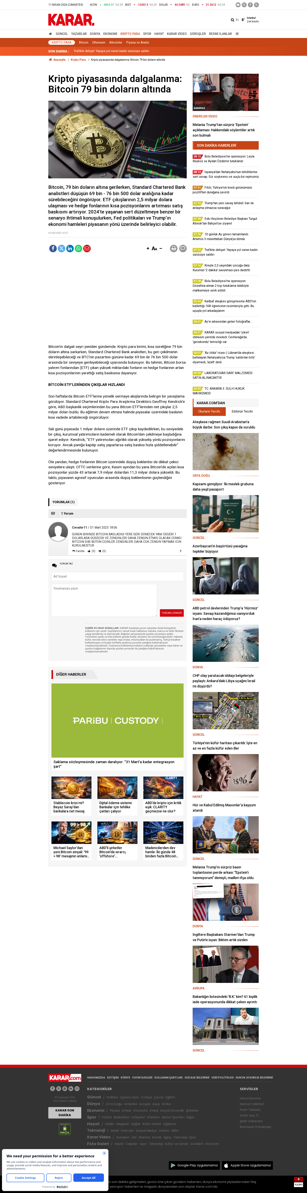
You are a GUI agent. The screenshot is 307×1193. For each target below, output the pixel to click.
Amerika (130, 1104)
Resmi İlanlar (220, 34)
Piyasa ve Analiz (137, 42)
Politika (112, 1097)
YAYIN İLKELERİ (142, 1077)
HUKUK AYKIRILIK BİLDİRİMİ (254, 1077)
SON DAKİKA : (58, 51)
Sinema (144, 1137)
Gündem (123, 1137)
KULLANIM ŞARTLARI (168, 1077)
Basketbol (121, 1117)
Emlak (126, 1110)
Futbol (107, 1117)
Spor (147, 34)
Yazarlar (79, 34)
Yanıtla (80, 551)
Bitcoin (83, 42)
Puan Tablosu (250, 1109)
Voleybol (138, 1117)
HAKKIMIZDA (96, 1077)
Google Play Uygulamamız (197, 1165)
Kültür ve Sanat (176, 1144)
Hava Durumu (250, 1098)
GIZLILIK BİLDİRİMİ (197, 1077)
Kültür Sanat (151, 1124)
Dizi (134, 1137)
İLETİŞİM (113, 1077)
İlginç (167, 1137)
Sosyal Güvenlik (172, 1110)
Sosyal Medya (146, 1130)
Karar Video (177, 34)
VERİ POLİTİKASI (222, 1077)
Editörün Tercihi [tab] (242, 411)
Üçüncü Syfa (129, 1097)
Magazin (122, 1124)
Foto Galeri (98, 1143)
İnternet (127, 1130)
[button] (148, 248)
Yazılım (164, 1130)
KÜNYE (125, 1077)
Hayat (159, 34)
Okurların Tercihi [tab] (209, 411)
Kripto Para (130, 34)
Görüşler (198, 34)
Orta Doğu (114, 1104)
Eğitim (170, 1097)
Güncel (62, 34)
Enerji (154, 1110)
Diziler (109, 1124)
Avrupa (144, 1104)
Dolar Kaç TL (249, 1115)
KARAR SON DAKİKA (64, 1112)
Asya (156, 1104)
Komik (156, 1137)
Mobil (115, 1130)
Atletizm (153, 1117)
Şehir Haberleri (251, 1121)
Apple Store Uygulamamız (250, 1165)
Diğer (190, 1117)
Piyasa (115, 1110)
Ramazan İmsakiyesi (255, 1127)
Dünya (95, 34)
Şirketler (192, 1110)
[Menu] (236, 34)
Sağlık (135, 1124)
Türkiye (146, 1097)
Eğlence (169, 1124)
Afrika (166, 1104)
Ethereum (98, 42)
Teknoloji (96, 1130)
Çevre (158, 1097)
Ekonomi (110, 34)
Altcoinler (115, 42)
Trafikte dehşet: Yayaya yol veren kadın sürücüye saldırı (111, 51)
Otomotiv (140, 1110)
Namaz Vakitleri (252, 1104)
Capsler (132, 1144)
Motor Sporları (173, 1117)
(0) (93, 551)
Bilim (175, 1130)
